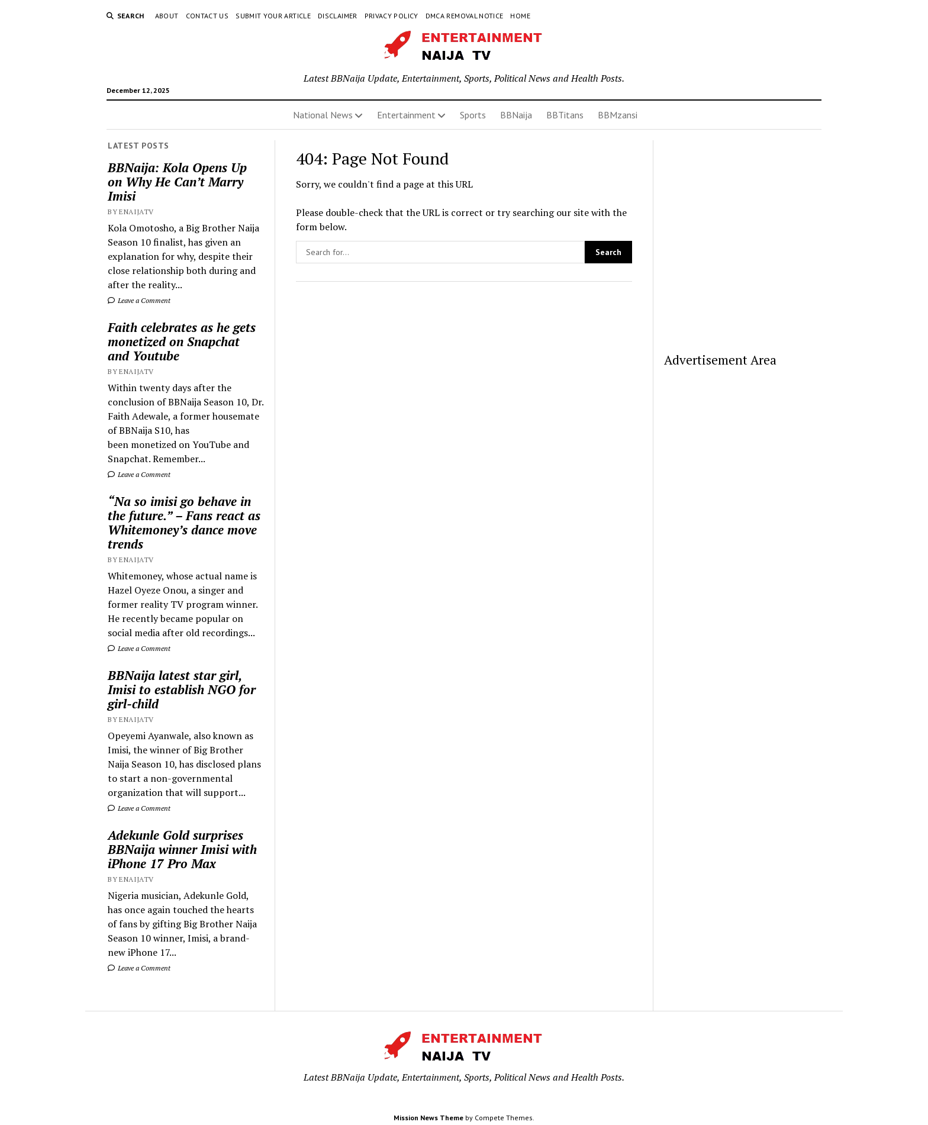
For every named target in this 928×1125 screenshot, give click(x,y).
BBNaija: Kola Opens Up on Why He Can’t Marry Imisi (177, 181)
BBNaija (516, 115)
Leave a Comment (139, 300)
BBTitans (565, 115)
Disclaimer (337, 15)
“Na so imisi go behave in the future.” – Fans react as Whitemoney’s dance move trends (184, 522)
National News (323, 115)
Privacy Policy (391, 15)
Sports (473, 115)
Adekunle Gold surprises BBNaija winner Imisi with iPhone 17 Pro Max (182, 849)
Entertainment (406, 115)
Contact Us (207, 15)
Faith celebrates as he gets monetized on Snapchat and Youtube (182, 341)
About (167, 15)
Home (520, 15)
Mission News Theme (428, 1117)
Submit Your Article (273, 15)
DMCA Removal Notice (465, 15)
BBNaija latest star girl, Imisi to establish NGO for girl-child (182, 689)
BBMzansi (617, 115)
